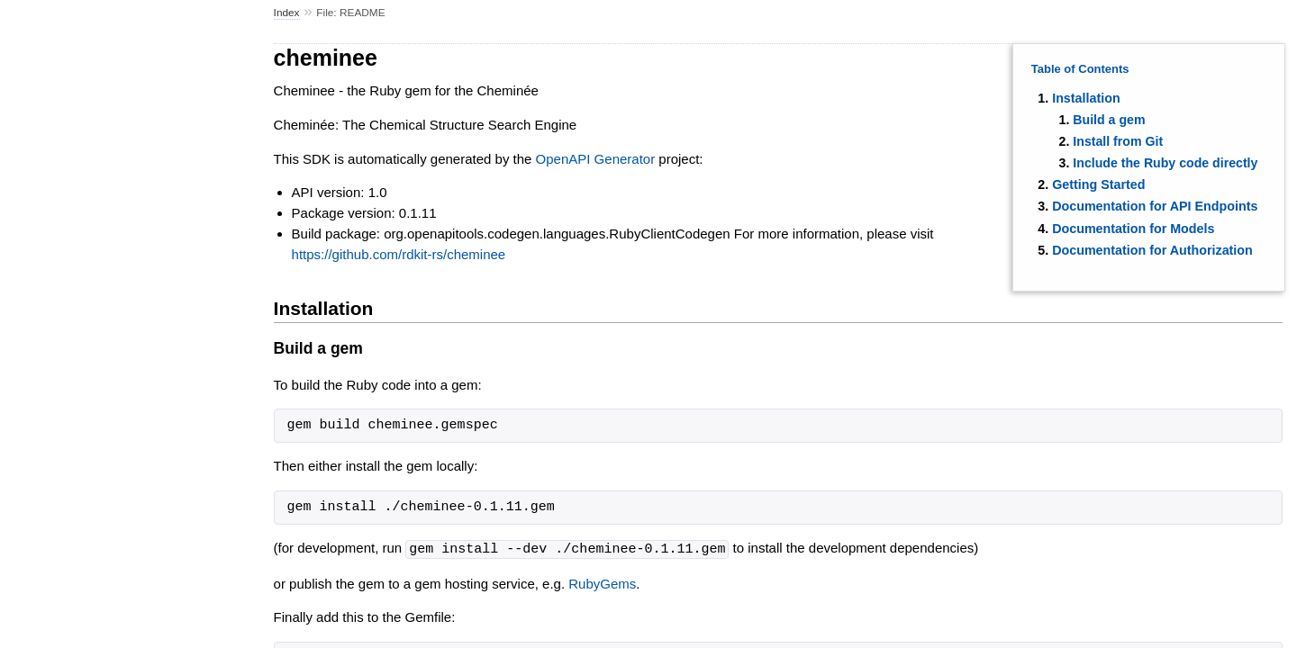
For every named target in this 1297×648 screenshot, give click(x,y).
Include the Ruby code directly (1165, 163)
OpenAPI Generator (596, 158)
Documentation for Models (1133, 228)
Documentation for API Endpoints (1154, 206)
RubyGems (602, 582)
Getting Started (1098, 184)
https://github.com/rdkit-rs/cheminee (399, 254)
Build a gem (1109, 119)
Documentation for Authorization (1152, 250)
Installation (1086, 98)
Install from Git (1118, 141)
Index (287, 12)
